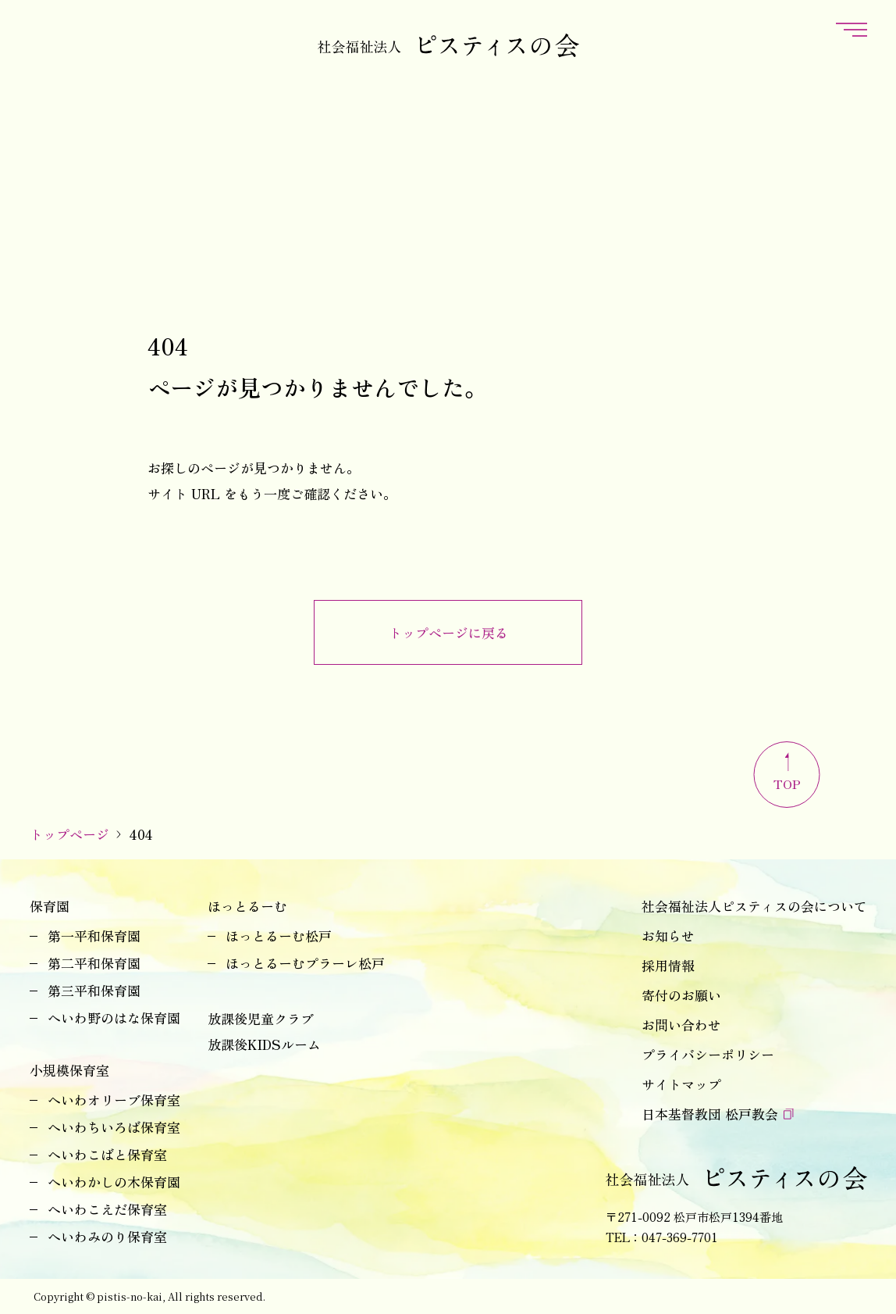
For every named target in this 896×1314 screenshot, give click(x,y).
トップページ (69, 834)
